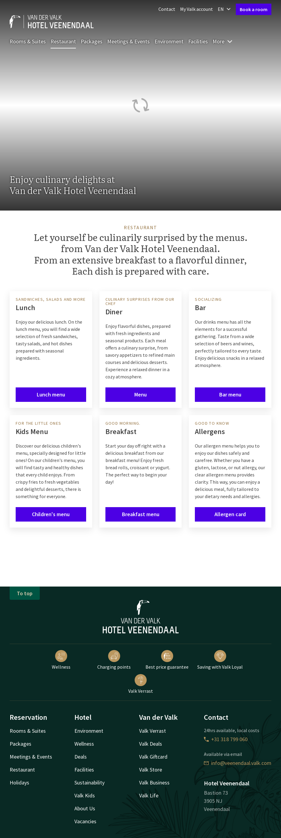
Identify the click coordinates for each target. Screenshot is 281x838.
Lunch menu (51, 394)
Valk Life (148, 795)
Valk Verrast (140, 684)
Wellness (61, 660)
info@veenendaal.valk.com (237, 762)
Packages (91, 41)
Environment (169, 41)
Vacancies (85, 821)
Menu (140, 394)
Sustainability (89, 782)
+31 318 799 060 (226, 739)
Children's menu (51, 514)
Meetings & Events (128, 41)
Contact (166, 9)
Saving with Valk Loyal (220, 660)
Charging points (114, 660)
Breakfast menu (140, 514)
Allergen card (230, 514)
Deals (80, 756)
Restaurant (63, 41)
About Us (84, 808)
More (223, 41)
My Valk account (196, 9)
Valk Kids (84, 795)
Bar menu (230, 394)
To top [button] (25, 593)
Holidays (19, 782)
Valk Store (150, 769)
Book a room (253, 9)
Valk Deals (150, 743)
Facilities (198, 41)
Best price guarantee (167, 660)
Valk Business (154, 782)
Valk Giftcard (153, 756)
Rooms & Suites (28, 41)
